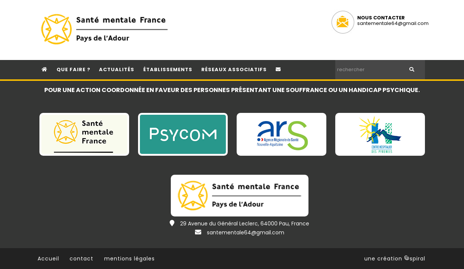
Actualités (116, 69)
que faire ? (73, 69)
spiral (414, 258)
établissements (167, 69)
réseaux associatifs (234, 69)
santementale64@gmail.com (393, 23)
